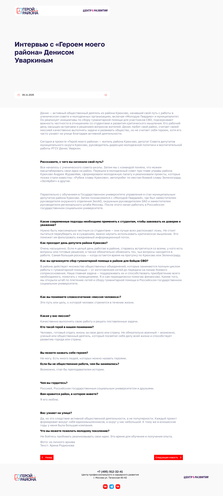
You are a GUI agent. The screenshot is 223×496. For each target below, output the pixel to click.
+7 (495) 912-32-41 (110, 471)
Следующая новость (169, 457)
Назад (46, 457)
